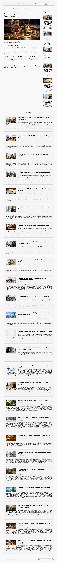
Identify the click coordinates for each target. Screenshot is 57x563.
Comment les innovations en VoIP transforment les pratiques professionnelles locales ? (34, 242)
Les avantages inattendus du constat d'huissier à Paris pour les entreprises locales (34, 418)
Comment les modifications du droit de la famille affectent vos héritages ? (48, 85)
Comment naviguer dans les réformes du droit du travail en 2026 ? (47, 101)
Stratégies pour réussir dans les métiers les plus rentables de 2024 (34, 488)
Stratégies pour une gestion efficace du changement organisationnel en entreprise (32, 279)
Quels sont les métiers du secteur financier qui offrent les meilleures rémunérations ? (33, 506)
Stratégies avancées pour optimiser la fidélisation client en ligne (35, 331)
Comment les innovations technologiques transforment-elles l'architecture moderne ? (34, 314)
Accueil (4, 8)
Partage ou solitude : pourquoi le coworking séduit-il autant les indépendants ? (48, 22)
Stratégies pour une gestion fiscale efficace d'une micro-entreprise (33, 261)
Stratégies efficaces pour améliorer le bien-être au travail (33, 400)
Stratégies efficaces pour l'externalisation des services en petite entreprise (34, 453)
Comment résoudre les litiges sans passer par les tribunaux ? (48, 70)
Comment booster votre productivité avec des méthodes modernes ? (47, 55)
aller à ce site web (11, 50)
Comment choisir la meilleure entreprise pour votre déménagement (31, 470)
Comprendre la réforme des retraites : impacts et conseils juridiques (33, 383)
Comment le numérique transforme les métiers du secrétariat (34, 523)
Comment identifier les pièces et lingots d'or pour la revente (34, 435)
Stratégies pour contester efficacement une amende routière (34, 366)
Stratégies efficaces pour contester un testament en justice (33, 225)
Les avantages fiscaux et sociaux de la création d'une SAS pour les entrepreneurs (34, 541)
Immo (12, 3)
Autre (33, 3)
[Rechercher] (39, 4)
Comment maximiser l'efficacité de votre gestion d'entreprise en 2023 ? (48, 38)
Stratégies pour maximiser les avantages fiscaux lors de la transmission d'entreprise (33, 348)
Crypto (28, 3)
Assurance (17, 3)
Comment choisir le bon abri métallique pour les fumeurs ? (33, 296)
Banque (23, 3)
